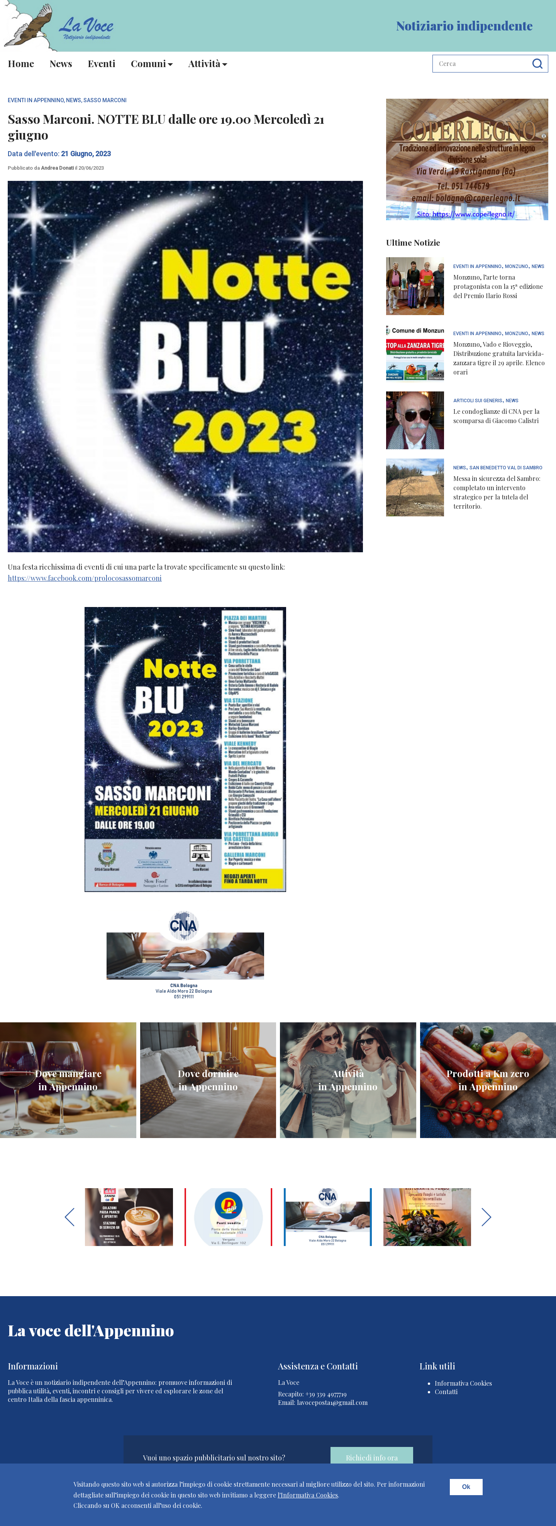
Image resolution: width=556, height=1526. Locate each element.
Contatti (446, 1392)
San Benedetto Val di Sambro (506, 467)
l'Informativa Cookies (308, 1495)
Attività (204, 63)
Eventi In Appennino (36, 100)
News (60, 63)
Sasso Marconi (105, 100)
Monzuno (516, 266)
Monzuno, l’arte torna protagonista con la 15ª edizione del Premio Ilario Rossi (498, 286)
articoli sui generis (477, 400)
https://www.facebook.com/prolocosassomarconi (85, 578)
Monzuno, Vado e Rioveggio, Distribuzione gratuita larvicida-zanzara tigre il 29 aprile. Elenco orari (499, 358)
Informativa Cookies (463, 1383)
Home (21, 63)
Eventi (101, 63)
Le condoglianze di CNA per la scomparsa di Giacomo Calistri (496, 416)
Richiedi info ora (372, 1457)
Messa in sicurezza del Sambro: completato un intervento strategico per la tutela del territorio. (497, 492)
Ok (466, 1487)
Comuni (148, 63)
